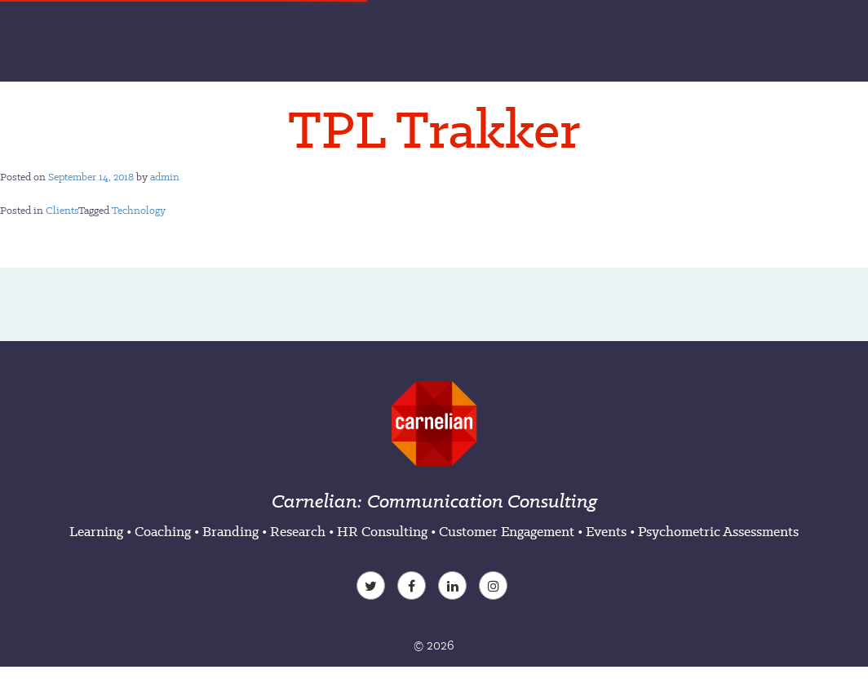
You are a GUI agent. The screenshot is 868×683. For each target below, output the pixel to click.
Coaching (163, 531)
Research (298, 531)
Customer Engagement (506, 531)
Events (606, 531)
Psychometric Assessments (718, 531)
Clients (62, 210)
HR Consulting (382, 531)
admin (164, 177)
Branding (230, 531)
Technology (139, 210)
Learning (96, 531)
